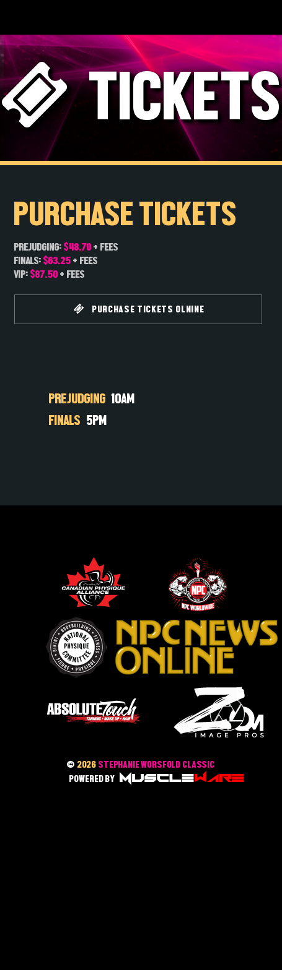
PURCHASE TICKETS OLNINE (139, 309)
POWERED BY (156, 778)
